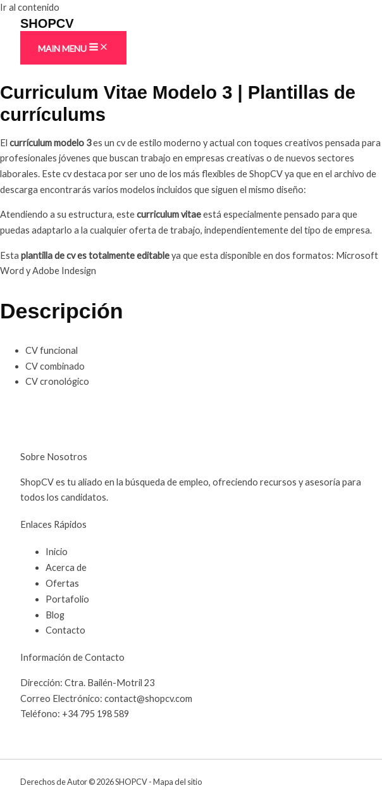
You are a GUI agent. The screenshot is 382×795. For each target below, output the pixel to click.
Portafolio (67, 599)
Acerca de (66, 567)
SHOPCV (47, 23)
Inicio (57, 551)
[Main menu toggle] (73, 48)
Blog (55, 615)
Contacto (65, 630)
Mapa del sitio (177, 782)
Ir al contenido (29, 7)
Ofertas (62, 583)
